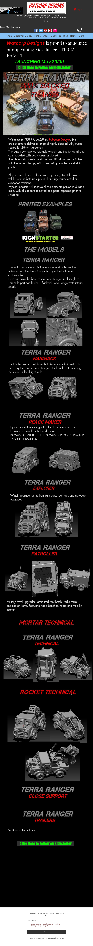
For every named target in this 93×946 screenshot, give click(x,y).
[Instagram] (55, 30)
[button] (79, 29)
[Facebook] (36, 30)
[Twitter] (41, 30)
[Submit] (46, 932)
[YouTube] (45, 30)
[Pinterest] (50, 30)
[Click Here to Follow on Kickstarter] (44, 67)
